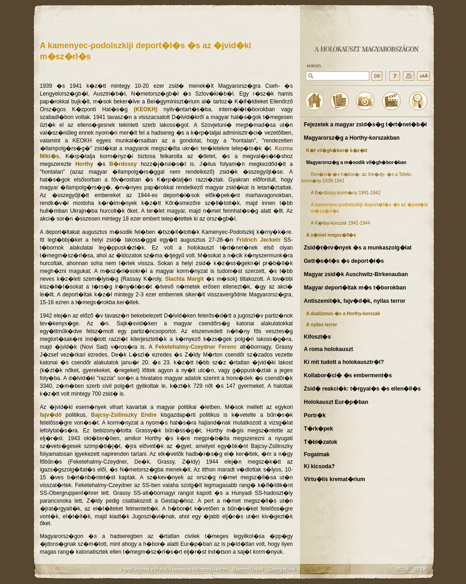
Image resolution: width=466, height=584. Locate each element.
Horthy (84, 164)
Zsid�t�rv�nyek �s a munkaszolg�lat (358, 247)
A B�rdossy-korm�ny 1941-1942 (346, 192)
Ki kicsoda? (319, 466)
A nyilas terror (321, 324)
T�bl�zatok (321, 442)
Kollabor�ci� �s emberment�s (348, 375)
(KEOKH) (145, 109)
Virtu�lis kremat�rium (334, 479)
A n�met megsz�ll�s (331, 235)
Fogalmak (317, 454)
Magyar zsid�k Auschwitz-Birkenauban (356, 274)
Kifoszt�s (317, 337)
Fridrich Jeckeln (258, 240)
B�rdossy (123, 164)
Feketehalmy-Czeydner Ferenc (196, 347)
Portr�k (315, 415)
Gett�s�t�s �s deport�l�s (344, 261)
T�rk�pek (318, 428)
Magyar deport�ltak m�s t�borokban (355, 287)
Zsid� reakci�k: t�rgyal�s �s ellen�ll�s (362, 389)
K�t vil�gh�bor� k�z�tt (337, 150)
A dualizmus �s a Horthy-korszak (343, 313)
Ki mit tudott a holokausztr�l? (344, 362)
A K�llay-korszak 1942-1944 (340, 223)
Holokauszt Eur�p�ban (336, 402)
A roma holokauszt (328, 349)
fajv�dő (51, 415)
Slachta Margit (184, 279)
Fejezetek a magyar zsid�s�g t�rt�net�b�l (365, 124)
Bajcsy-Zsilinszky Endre (124, 415)
